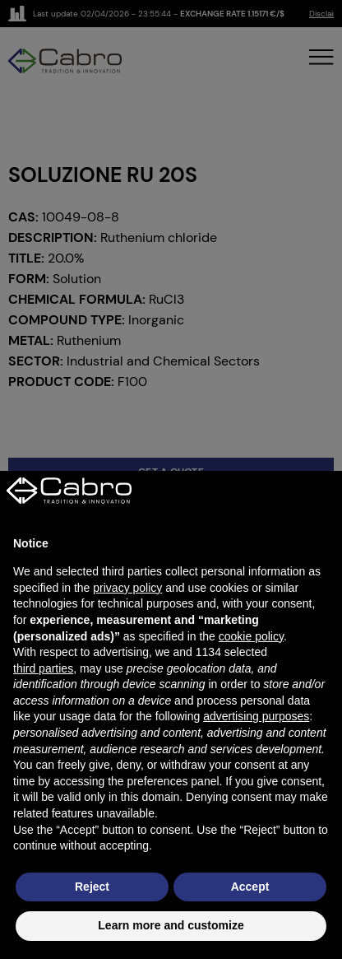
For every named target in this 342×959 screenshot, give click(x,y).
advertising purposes (256, 716)
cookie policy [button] (251, 636)
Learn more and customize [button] (170, 925)
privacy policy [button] (127, 587)
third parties (43, 668)
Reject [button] (92, 886)
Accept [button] (250, 886)
